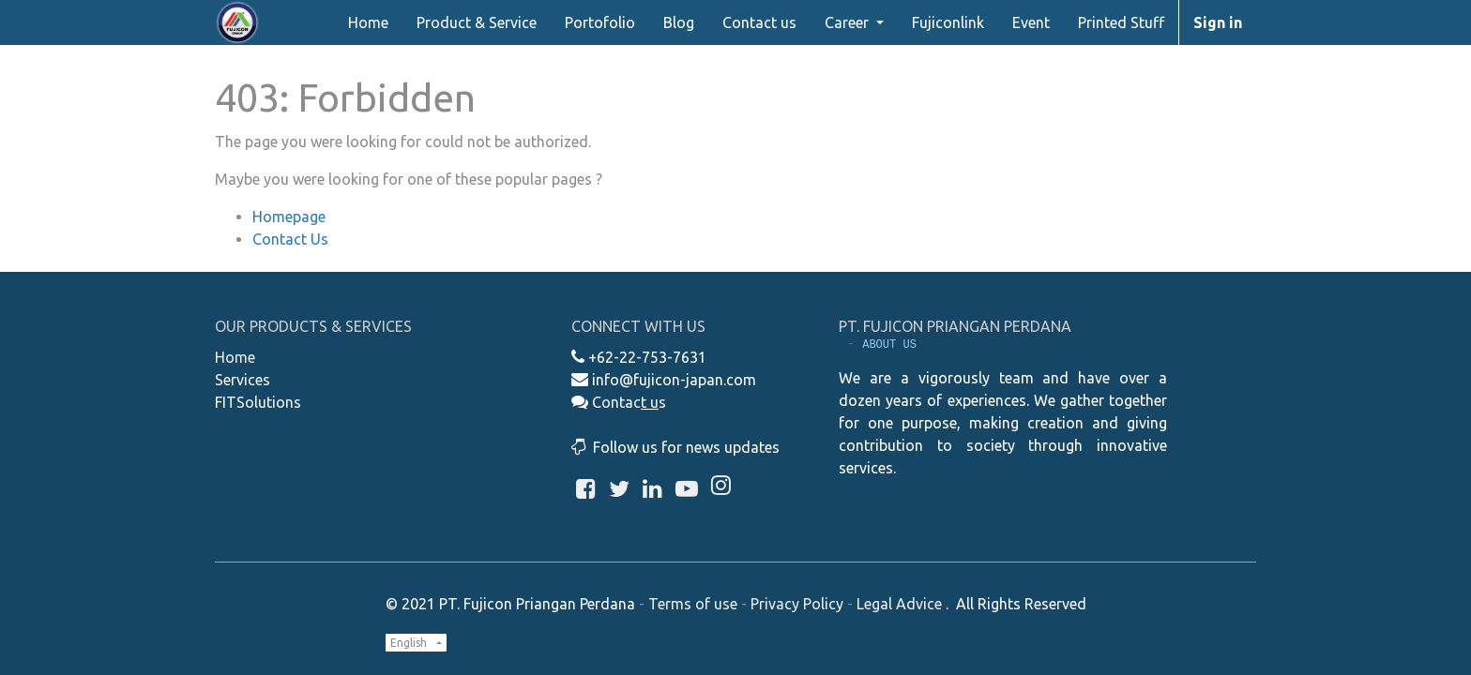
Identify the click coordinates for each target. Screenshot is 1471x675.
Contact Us (290, 239)
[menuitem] (368, 22)
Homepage (289, 216)
